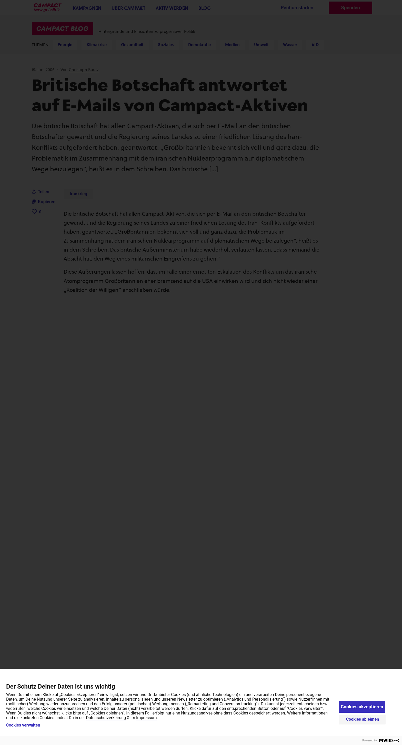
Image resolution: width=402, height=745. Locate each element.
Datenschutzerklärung (106, 717)
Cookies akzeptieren (362, 706)
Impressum (146, 717)
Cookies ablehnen (362, 719)
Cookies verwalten (23, 725)
